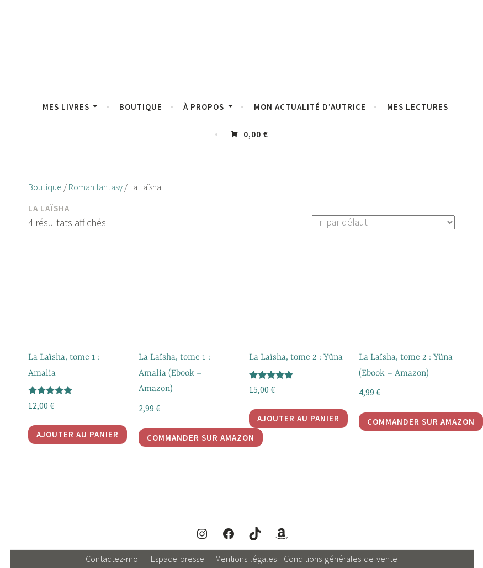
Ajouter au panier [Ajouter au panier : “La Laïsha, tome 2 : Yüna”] (298, 418)
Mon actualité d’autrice (310, 106)
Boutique (140, 106)
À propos (203, 106)
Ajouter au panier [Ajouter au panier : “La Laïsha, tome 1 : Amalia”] (77, 434)
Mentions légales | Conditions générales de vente (306, 558)
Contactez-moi (113, 558)
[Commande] (382, 222)
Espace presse (177, 558)
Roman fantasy (95, 187)
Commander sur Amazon (200, 437)
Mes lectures (417, 106)
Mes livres (66, 106)
